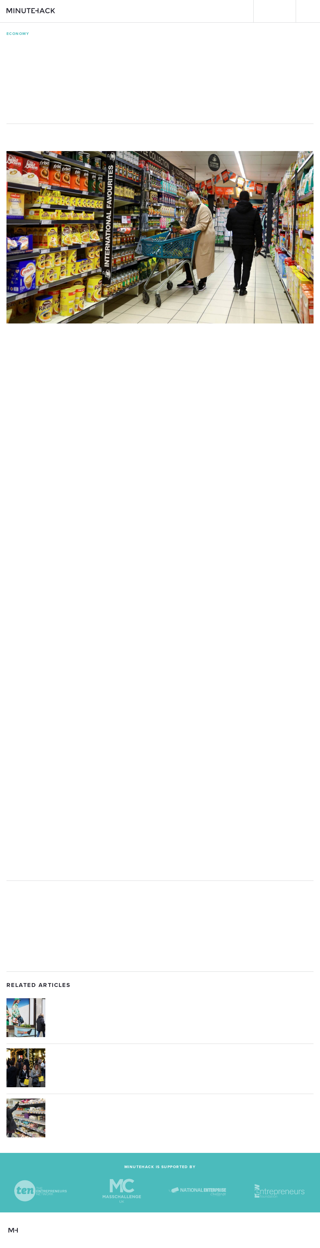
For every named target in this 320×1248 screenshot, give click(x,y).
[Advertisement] (160, 926)
